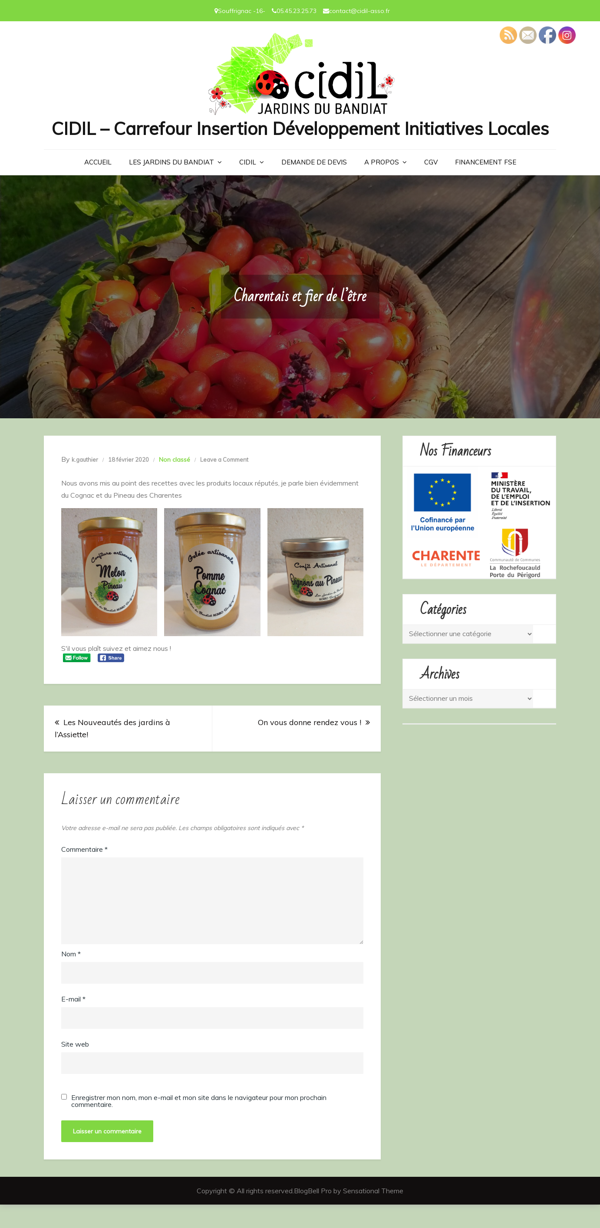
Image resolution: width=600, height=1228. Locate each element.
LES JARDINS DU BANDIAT (171, 185)
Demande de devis (314, 185)
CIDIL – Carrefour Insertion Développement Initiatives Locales (300, 140)
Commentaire (84, 872)
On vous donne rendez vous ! (309, 746)
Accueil (98, 185)
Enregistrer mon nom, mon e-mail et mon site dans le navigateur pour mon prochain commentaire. (198, 1124)
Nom (71, 977)
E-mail (73, 1022)
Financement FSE (485, 185)
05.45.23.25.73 (296, 11)
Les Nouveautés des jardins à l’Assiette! (112, 752)
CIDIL (247, 185)
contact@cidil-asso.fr (359, 11)
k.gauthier (85, 482)
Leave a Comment (224, 482)
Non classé (174, 483)
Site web (75, 1067)
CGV (431, 185)
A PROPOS (381, 185)
